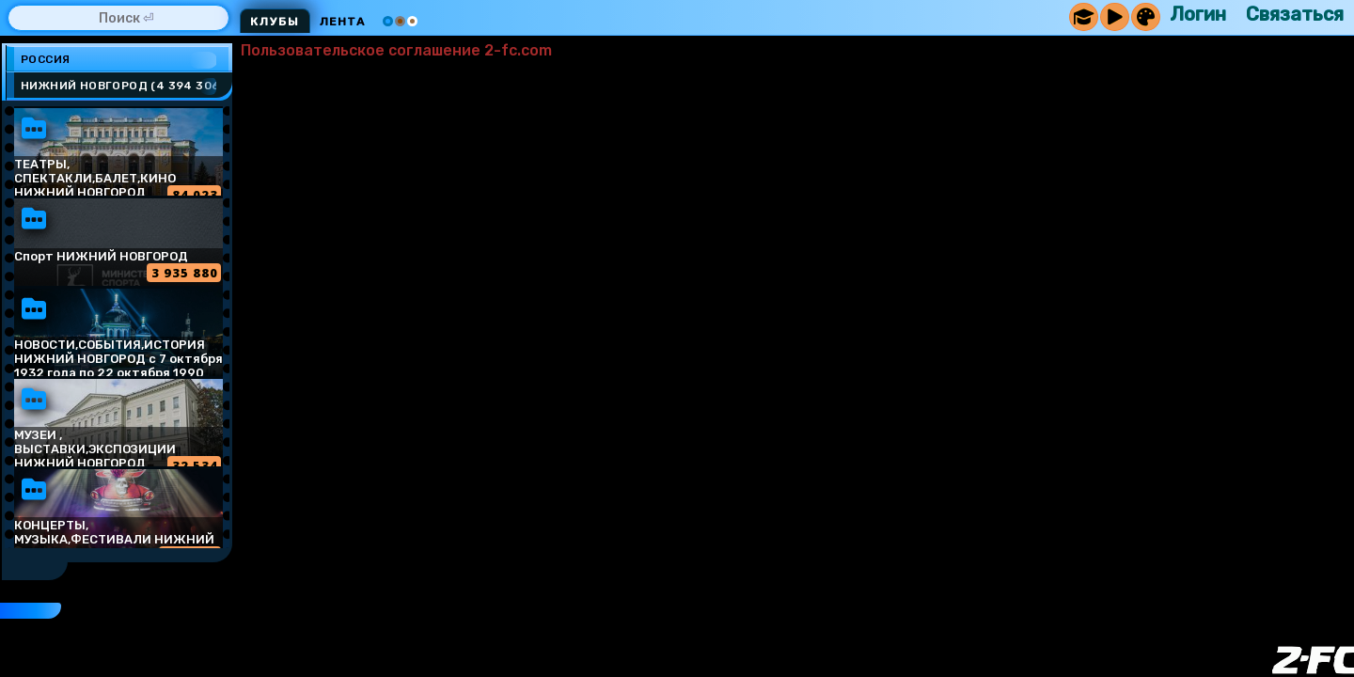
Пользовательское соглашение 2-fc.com (396, 50)
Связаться (1295, 14)
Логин (1198, 14)
